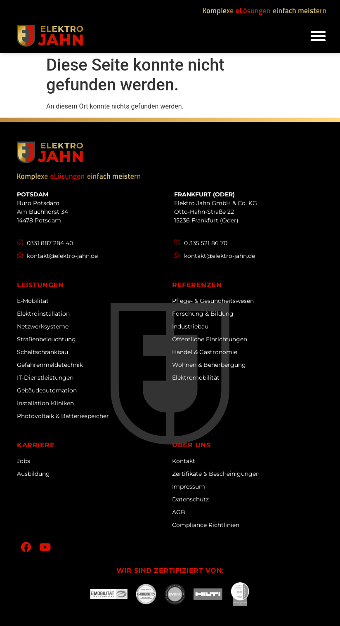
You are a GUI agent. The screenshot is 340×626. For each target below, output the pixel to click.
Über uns (191, 445)
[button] (318, 36)
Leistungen (40, 285)
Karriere (35, 445)
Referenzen (197, 285)
